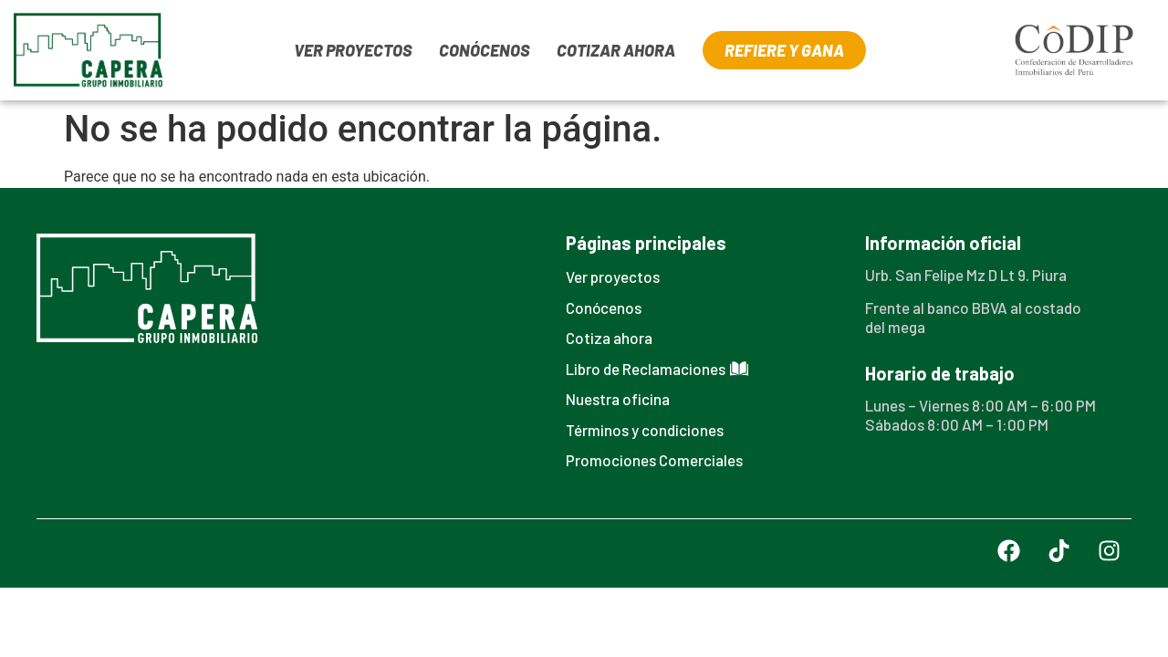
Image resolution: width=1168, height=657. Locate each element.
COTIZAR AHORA (616, 50)
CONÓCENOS (484, 50)
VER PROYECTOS (353, 50)
